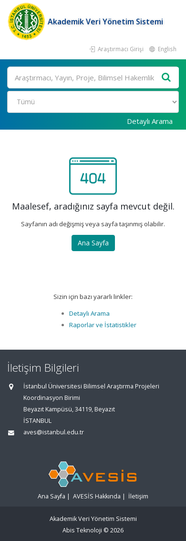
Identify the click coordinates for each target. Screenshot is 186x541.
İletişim (138, 496)
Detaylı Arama (150, 121)
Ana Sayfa (93, 242)
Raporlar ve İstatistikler (102, 324)
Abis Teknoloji (82, 530)
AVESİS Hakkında (97, 496)
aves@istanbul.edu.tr (53, 432)
